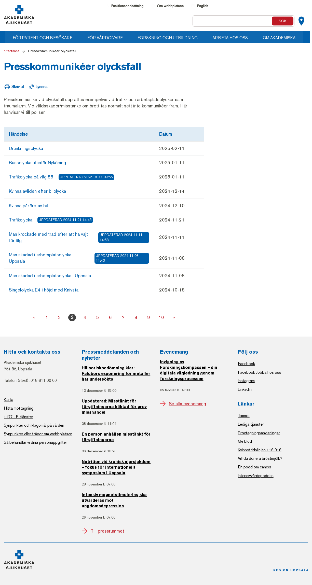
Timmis (244, 415)
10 (161, 317)
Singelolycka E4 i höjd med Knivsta (43, 290)
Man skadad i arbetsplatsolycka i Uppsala (79, 258)
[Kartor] (301, 21)
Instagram (246, 380)
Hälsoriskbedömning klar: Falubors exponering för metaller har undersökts (116, 374)
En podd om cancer (254, 467)
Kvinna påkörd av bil (28, 205)
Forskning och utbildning (170, 37)
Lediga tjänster (251, 424)
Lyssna (41, 86)
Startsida (11, 51)
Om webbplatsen (170, 6)
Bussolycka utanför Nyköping (37, 162)
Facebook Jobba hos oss (259, 372)
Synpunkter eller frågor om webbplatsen (38, 433)
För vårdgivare (106, 37)
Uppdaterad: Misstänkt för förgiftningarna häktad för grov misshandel (114, 407)
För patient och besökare (44, 37)
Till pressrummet (107, 531)
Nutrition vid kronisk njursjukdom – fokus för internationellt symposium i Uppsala (116, 467)
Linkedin (245, 389)
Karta (8, 399)
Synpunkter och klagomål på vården (34, 425)
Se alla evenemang (187, 404)
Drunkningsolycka (26, 148)
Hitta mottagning (18, 408)
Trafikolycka (51, 220)
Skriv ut (17, 86)
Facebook (246, 363)
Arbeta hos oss (232, 37)
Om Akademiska (282, 37)
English (202, 6)
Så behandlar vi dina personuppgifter (35, 442)
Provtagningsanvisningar (259, 432)
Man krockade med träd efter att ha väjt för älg (79, 237)
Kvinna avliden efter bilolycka (37, 191)
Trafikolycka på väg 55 (61, 177)
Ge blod (245, 441)
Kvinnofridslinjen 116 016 (259, 450)
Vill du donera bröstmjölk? (260, 458)
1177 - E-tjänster (18, 416)
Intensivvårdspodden (256, 475)
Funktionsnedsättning (127, 6)
